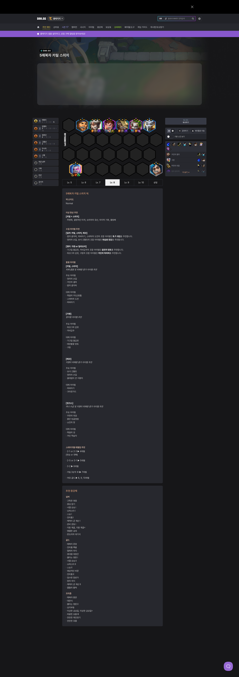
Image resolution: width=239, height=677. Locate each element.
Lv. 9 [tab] (127, 182)
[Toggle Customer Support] (228, 666)
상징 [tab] (155, 182)
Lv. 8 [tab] (112, 182)
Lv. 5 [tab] (69, 182)
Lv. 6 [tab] (84, 182)
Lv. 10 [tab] (141, 182)
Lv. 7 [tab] (98, 182)
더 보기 (185, 172)
